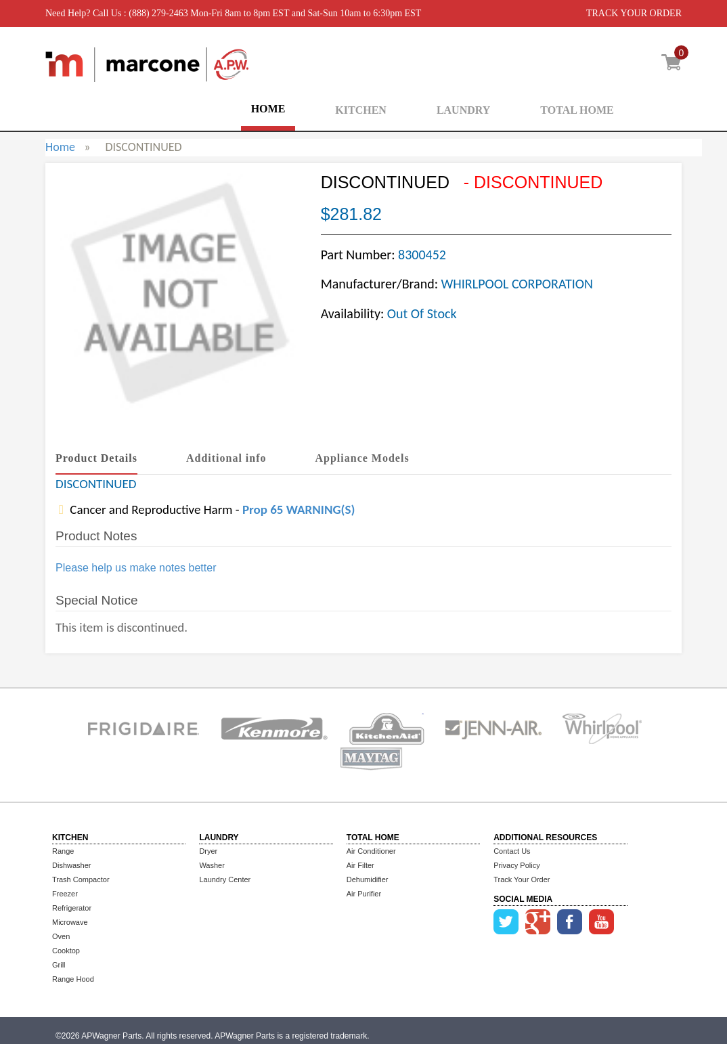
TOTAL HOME (576, 110)
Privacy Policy (516, 865)
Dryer (208, 851)
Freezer (65, 894)
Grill (59, 965)
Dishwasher (71, 865)
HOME (268, 108)
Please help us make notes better (136, 567)
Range (63, 851)
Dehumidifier (368, 879)
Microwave (70, 922)
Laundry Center (224, 879)
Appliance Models (362, 458)
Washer (212, 865)
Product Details (96, 458)
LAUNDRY (463, 110)
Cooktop (66, 951)
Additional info (226, 458)
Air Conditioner (371, 851)
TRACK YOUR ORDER (634, 13)
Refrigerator (71, 908)
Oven (61, 936)
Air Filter (360, 865)
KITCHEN (361, 110)
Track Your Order (521, 879)
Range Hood (73, 979)
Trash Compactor (81, 879)
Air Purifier (364, 894)
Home (60, 146)
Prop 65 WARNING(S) (298, 509)
